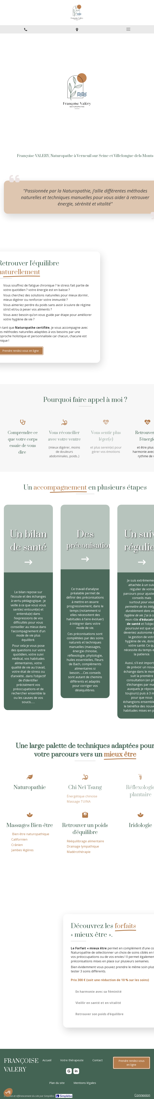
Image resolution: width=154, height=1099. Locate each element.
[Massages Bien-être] (29, 833)
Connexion (142, 1095)
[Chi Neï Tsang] (85, 789)
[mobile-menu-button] (128, 29)
